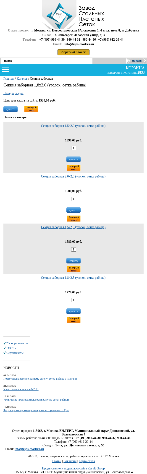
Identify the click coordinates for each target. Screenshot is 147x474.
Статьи (56, 461)
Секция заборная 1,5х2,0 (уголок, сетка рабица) (73, 126)
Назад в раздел (13, 93)
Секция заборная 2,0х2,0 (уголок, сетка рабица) (73, 176)
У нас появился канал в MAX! (21, 389)
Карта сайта (87, 461)
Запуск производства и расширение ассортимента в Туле (36, 410)
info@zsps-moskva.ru (29, 449)
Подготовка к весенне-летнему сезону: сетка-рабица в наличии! (40, 378)
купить (10, 109)
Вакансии (69, 461)
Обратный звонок (73, 52)
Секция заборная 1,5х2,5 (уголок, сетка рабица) (73, 227)
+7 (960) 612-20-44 (110, 39)
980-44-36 (89, 39)
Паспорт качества (17, 343)
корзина (135, 68)
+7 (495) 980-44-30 (52, 39)
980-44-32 (73, 39)
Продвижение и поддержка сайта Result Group (73, 468)
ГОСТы (11, 348)
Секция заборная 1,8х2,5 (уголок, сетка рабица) (73, 277)
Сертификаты (15, 352)
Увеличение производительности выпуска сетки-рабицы (36, 399)
